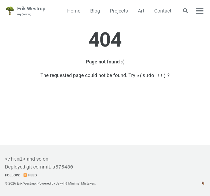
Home (73, 11)
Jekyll (60, 183)
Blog (95, 11)
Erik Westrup (31, 11)
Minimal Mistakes (81, 183)
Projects (119, 11)
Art (141, 11)
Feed (30, 175)
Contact (162, 11)
